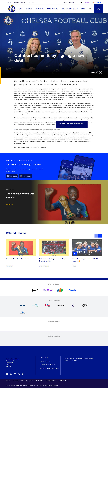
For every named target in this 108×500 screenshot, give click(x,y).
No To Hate (30, 2)
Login (64, 2)
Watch (29, 8)
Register (71, 2)
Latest (20, 8)
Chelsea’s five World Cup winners (17, 259)
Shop (83, 8)
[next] (100, 236)
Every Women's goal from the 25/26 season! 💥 (85, 260)
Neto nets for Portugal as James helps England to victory (52, 260)
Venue (9, 2)
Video (74, 266)
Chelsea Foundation (19, 2)
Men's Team (40, 8)
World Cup (9, 204)
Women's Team (52, 8)
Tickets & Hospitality (69, 8)
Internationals (44, 266)
